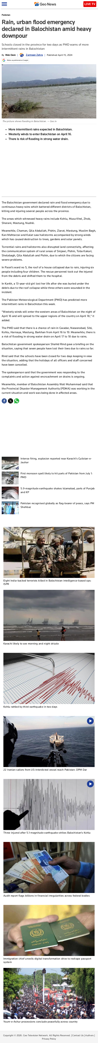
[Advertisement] (49, 168)
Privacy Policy (49, 1038)
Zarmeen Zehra (34, 55)
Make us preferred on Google (15, 60)
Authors (89, 1035)
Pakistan (6, 15)
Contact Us (78, 1035)
